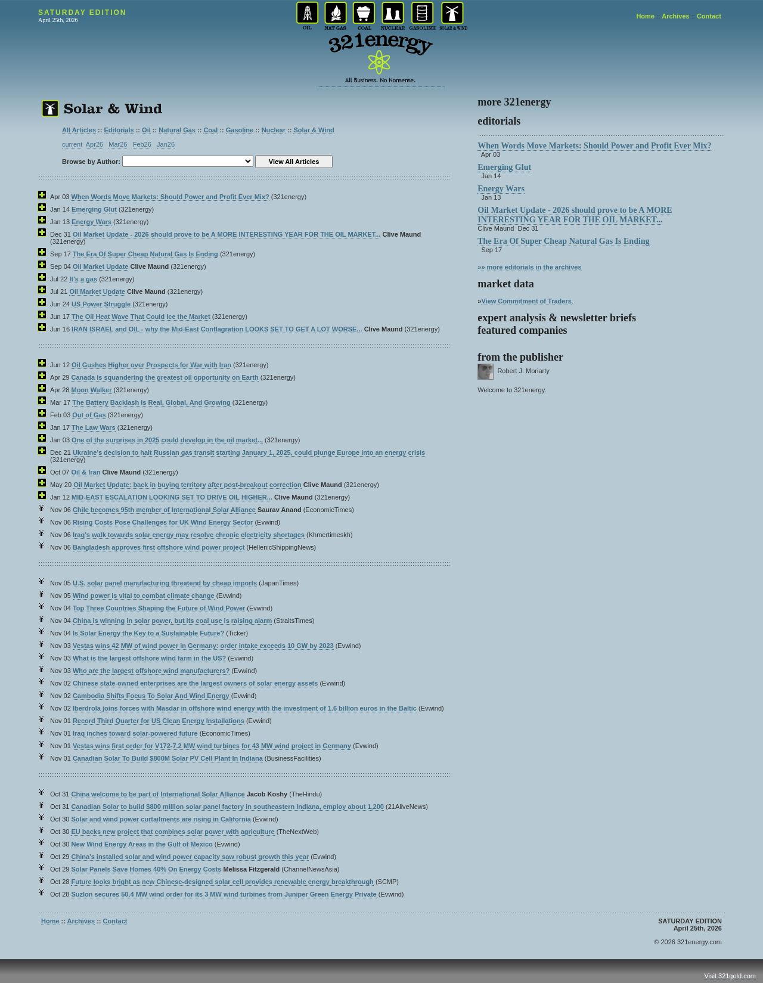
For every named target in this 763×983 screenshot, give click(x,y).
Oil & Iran (85, 472)
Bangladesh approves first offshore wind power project (159, 547)
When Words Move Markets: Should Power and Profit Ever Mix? (170, 196)
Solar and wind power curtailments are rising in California (160, 819)
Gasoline (239, 130)
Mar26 (117, 144)
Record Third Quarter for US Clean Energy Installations (158, 720)
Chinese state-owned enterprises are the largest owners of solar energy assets (195, 683)
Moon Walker (91, 389)
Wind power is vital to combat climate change (144, 595)
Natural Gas (177, 130)
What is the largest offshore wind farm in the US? (149, 658)
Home (645, 16)
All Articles (79, 130)
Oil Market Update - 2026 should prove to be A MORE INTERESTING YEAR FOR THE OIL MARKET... (226, 234)
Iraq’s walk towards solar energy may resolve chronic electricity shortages (189, 534)
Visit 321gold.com (730, 975)
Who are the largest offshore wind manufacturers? (151, 670)
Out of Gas (89, 414)
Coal (210, 130)
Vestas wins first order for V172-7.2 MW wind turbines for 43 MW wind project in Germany (212, 745)
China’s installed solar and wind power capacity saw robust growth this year (190, 856)
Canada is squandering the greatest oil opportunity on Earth (164, 377)
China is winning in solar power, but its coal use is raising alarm (172, 620)
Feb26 (142, 144)
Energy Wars (91, 221)
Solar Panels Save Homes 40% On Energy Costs (146, 869)
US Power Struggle (101, 304)
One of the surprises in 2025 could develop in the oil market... (167, 440)
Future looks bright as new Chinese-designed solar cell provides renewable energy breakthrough (222, 881)
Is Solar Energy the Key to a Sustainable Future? (148, 633)
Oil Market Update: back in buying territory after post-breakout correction (187, 484)
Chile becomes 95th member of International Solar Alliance (164, 509)
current (72, 144)
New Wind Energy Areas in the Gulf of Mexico (141, 844)
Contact (709, 16)
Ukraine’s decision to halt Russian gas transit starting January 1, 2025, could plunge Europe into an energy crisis (249, 452)
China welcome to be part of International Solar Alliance (157, 794)
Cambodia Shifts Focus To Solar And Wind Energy (151, 695)
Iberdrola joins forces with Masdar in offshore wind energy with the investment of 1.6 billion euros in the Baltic (245, 708)
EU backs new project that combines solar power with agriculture (172, 831)
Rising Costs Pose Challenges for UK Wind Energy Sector (163, 522)
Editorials (119, 130)
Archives (675, 16)
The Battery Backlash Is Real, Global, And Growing (151, 402)
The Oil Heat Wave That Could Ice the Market (141, 316)
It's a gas (83, 279)
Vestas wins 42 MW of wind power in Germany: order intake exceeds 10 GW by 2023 (203, 645)
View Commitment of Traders (526, 301)
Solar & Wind (313, 130)
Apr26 (94, 144)
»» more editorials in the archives (529, 267)
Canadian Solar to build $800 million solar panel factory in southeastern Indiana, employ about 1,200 (227, 806)
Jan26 (166, 144)
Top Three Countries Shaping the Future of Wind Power (159, 608)
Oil (146, 130)
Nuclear (274, 130)
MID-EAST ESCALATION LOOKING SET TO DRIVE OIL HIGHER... (172, 497)
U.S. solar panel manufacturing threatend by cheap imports (165, 583)
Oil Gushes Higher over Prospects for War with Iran (151, 364)
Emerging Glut (94, 209)
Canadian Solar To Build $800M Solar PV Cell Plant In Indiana (168, 758)
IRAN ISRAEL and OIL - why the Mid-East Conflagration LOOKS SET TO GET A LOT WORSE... (217, 329)
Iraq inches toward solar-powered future (135, 733)
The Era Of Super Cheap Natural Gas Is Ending (145, 254)
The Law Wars (94, 427)
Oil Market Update (101, 266)
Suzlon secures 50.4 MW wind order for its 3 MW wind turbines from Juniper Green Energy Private (223, 894)
